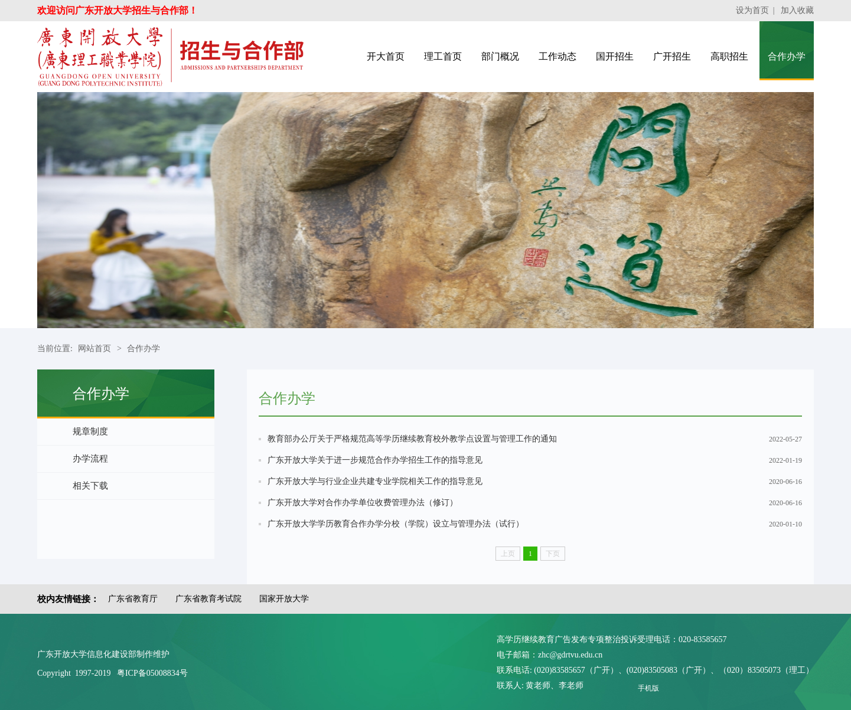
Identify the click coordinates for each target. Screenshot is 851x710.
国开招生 (615, 56)
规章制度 (90, 431)
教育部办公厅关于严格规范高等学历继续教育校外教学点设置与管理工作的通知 (412, 438)
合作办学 (787, 56)
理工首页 (443, 56)
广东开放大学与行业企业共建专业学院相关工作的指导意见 (375, 481)
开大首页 (386, 56)
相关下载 (90, 485)
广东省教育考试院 (208, 598)
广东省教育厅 (133, 598)
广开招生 (672, 56)
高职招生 (729, 56)
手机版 (648, 688)
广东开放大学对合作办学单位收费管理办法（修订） (363, 502)
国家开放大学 (284, 598)
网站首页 (94, 348)
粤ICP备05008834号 (152, 673)
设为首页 (752, 10)
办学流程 (90, 458)
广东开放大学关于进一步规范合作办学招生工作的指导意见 (375, 460)
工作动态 (557, 56)
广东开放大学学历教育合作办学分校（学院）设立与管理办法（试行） (396, 523)
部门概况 (500, 56)
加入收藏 (797, 10)
